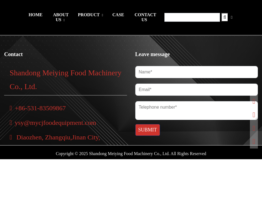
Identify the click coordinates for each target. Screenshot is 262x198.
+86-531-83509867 (38, 108)
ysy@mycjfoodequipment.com (53, 122)
